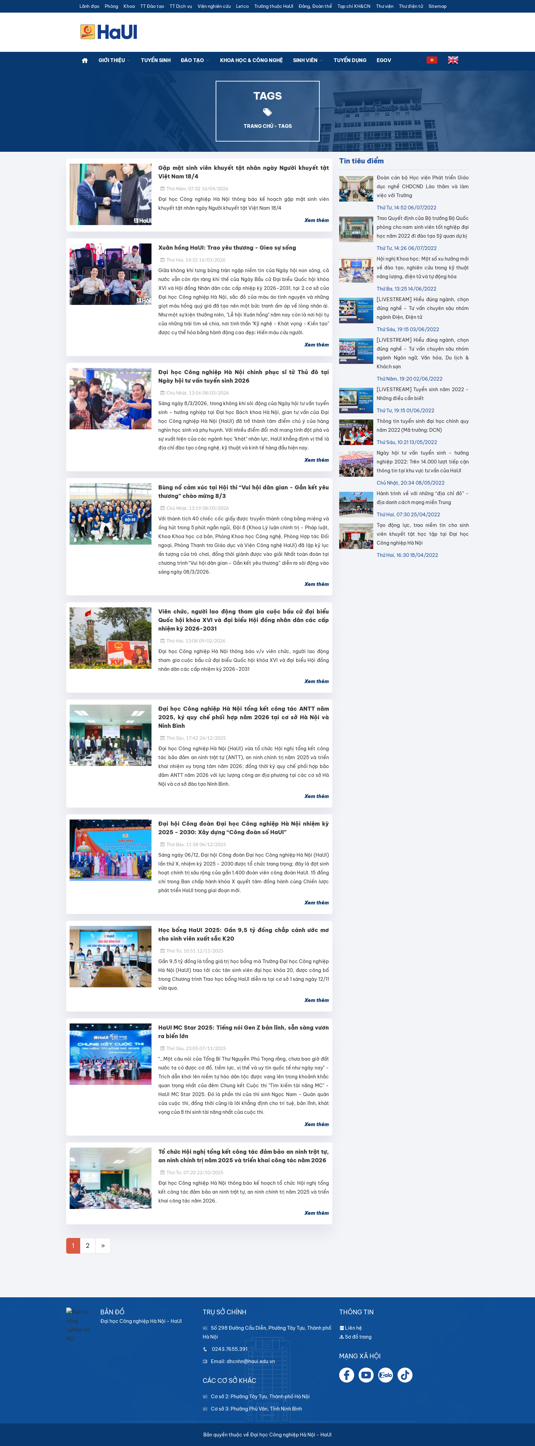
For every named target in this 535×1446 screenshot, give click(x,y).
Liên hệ (350, 1328)
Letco (242, 6)
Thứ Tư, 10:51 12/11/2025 (191, 951)
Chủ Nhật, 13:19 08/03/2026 (194, 508)
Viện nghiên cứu (214, 6)
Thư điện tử (411, 6)
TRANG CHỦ (258, 126)
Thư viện (384, 6)
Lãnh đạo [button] (89, 6)
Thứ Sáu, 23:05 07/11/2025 (193, 1048)
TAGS (285, 126)
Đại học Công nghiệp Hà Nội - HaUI (291, 1435)
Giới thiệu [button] (115, 60)
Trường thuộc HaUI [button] (273, 6)
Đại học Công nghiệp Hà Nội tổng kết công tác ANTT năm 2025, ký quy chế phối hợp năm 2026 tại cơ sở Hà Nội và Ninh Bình (243, 717)
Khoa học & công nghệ (251, 60)
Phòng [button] (111, 6)
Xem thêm (316, 220)
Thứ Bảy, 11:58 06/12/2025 (193, 844)
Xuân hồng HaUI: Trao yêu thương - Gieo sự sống (227, 247)
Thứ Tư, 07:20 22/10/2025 (191, 1172)
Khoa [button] (129, 6)
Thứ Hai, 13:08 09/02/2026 (193, 641)
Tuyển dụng (350, 60)
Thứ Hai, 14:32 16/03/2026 (193, 260)
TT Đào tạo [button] (152, 6)
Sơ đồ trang (355, 1337)
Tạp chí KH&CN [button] (354, 6)
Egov (384, 60)
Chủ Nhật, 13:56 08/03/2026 (194, 393)
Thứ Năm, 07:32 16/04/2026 (194, 188)
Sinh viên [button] (308, 60)
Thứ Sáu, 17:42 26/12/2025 (193, 738)
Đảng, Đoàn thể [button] (315, 6)
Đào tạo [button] (195, 60)
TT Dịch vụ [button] (181, 6)
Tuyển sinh (156, 60)
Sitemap (438, 6)
